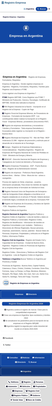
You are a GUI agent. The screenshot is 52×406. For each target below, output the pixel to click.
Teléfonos (13, 382)
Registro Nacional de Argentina (15, 214)
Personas (38, 382)
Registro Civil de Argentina (13, 240)
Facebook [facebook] (8, 338)
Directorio (31, 294)
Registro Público (20, 395)
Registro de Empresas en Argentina (21, 283)
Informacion (38, 358)
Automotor (11, 386)
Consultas (12, 358)
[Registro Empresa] (49, 9)
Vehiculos (25, 386)
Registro (26, 382)
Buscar (43, 9)
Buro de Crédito (33, 400)
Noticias (25, 358)
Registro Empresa (13, 2)
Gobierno (35, 395)
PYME (5, 97)
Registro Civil (32, 391)
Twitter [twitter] (7, 345)
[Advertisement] (26, 57)
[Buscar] (38, 9)
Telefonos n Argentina (11, 259)
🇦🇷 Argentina (29, 9)
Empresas (19, 294)
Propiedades (39, 386)
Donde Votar (17, 400)
